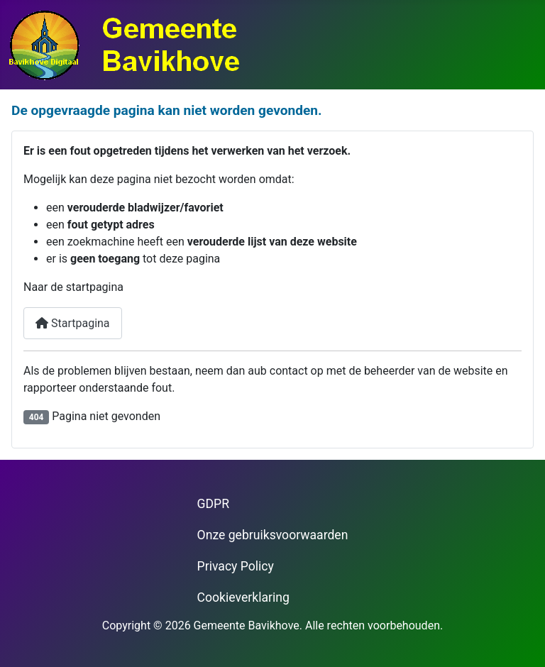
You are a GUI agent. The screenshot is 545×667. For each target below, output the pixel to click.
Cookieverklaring (243, 597)
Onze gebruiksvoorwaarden (272, 535)
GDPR (213, 504)
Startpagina (72, 323)
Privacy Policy (235, 566)
